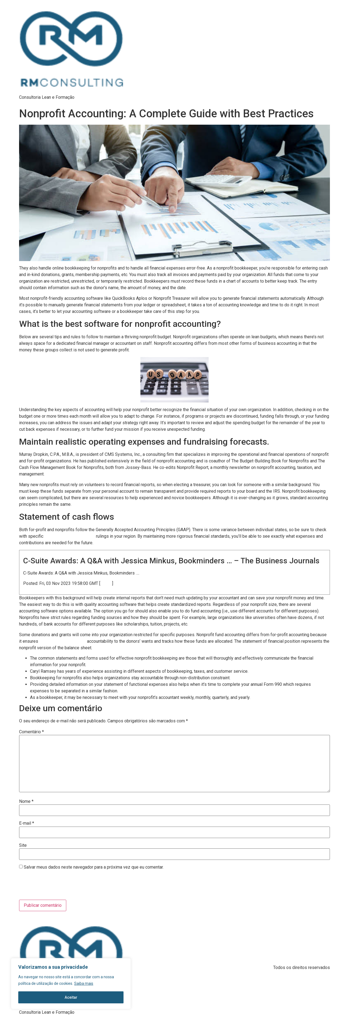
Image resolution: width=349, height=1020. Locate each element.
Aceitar (71, 997)
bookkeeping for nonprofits (62, 641)
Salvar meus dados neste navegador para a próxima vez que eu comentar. (94, 867)
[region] (71, 983)
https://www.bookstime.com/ (69, 536)
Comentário (31, 732)
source (106, 583)
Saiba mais (83, 984)
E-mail (26, 823)
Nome (26, 801)
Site (23, 845)
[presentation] (56, 886)
